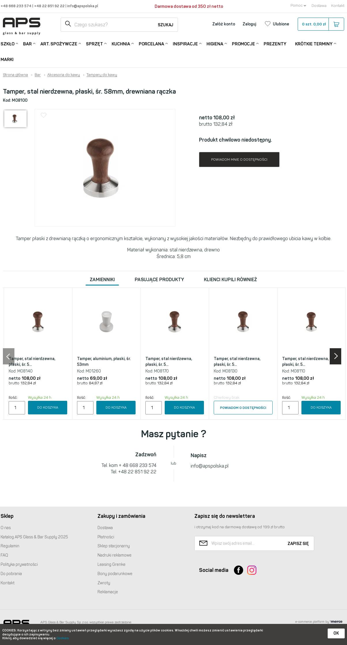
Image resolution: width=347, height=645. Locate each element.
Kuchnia (121, 43)
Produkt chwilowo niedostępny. (235, 140)
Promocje (243, 43)
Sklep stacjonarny (113, 546)
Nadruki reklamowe (114, 555)
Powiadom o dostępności (243, 408)
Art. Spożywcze (58, 43)
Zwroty (103, 583)
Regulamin (10, 546)
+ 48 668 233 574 (137, 465)
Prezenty (275, 44)
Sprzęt (94, 43)
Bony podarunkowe (114, 573)
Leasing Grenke (111, 564)
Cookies (62, 638)
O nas (6, 527)
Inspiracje (185, 43)
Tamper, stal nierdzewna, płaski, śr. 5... (32, 361)
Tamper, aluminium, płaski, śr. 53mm (104, 361)
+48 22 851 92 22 (49, 6)
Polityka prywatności (19, 564)
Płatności (105, 537)
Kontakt (337, 5)
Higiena (215, 43)
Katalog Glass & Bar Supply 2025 (34, 537)
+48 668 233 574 (16, 6)
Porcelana (151, 43)
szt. (320, 24)
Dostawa (319, 5)
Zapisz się (298, 543)
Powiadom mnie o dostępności (239, 159)
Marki (7, 59)
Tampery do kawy (102, 75)
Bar (27, 43)
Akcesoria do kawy (63, 75)
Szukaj (165, 25)
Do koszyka (47, 407)
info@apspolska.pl (82, 6)
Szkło (7, 43)
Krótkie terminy (314, 43)
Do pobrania (11, 573)
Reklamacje (107, 592)
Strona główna (15, 75)
